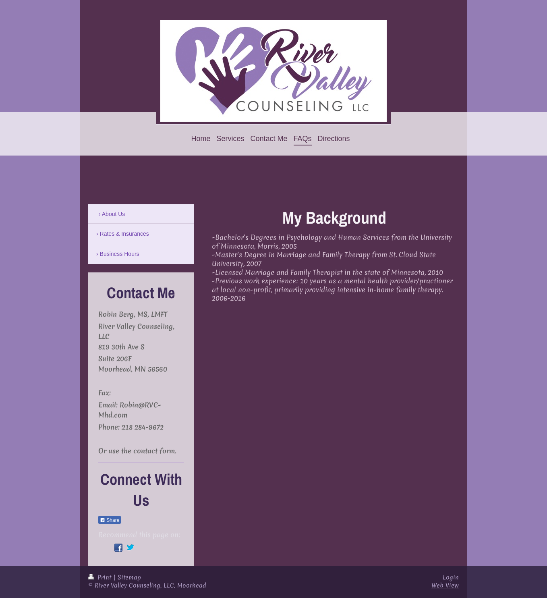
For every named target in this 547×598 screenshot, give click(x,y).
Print (100, 577)
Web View (445, 585)
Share (109, 520)
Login (451, 577)
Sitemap (129, 577)
